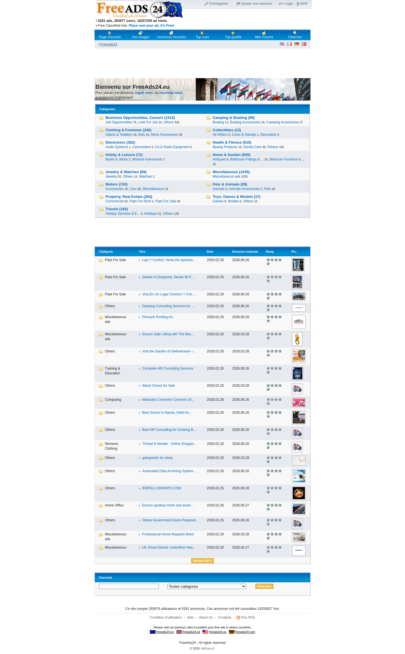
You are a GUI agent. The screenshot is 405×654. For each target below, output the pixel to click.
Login (289, 4)
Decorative (268, 135)
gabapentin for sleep (157, 458)
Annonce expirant (245, 251)
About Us (206, 617)
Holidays (150, 214)
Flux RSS (248, 617)
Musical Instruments (147, 159)
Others (168, 122)
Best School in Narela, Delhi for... (167, 413)
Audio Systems (116, 147)
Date (210, 251)
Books (110, 159)
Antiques (219, 159)
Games (218, 201)
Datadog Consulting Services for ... (168, 306)
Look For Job (148, 122)
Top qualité (233, 35)
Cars (133, 189)
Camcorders (141, 147)
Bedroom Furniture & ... (287, 159)
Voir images (141, 35)
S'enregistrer (218, 4)
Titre (142, 251)
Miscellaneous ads (226, 176)
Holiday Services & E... (122, 214)
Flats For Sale (165, 201)
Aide (190, 617)
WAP (304, 4)
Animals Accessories (244, 189)
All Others (220, 135)
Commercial (114, 201)
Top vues (202, 35)
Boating (218, 122)
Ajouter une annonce (256, 4)
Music (123, 159)
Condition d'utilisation (166, 617)
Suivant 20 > (203, 560)
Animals (219, 189)
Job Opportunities (118, 122)
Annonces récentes (171, 35)
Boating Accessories (245, 122)
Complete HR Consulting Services (167, 368)
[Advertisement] (248, 19)
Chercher (295, 35)
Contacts (224, 617)
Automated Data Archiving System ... (169, 471)
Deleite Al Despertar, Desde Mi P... (168, 277)
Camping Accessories (282, 122)
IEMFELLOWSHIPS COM (161, 488)
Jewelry (111, 176)
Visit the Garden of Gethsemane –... (169, 351)
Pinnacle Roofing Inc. (158, 317)
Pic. (294, 251)
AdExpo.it (207, 648)
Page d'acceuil (110, 35)
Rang (270, 251)
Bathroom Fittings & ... (247, 159)
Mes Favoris (264, 35)
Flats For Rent (140, 201)
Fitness (272, 147)
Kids (141, 135)
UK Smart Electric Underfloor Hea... (168, 547)
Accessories (114, 189)
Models (233, 201)
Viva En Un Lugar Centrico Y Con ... (169, 294)
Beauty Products (225, 147)
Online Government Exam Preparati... (170, 520)
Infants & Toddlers (118, 135)
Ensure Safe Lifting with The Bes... (168, 334)
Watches (145, 176)
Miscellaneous (153, 189)
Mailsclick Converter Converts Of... (168, 400)
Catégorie (106, 251)
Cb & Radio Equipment (172, 147)
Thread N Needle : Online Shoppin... (169, 444)
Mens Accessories (164, 135)
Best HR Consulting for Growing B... (169, 430)
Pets (267, 189)
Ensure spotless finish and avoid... (167, 505)
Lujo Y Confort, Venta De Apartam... (168, 260)
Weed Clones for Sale (158, 386)
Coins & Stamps (244, 135)
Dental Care (252, 147)
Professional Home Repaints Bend (168, 534)
